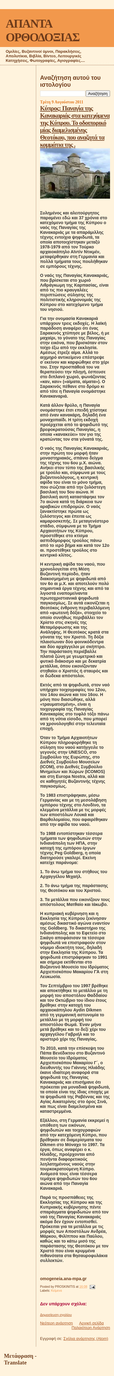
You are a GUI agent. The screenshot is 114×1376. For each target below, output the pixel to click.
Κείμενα (56, 1290)
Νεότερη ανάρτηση (56, 1323)
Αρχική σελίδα (91, 1323)
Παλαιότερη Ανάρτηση (91, 1327)
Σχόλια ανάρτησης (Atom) (86, 1338)
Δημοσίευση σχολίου (56, 1315)
